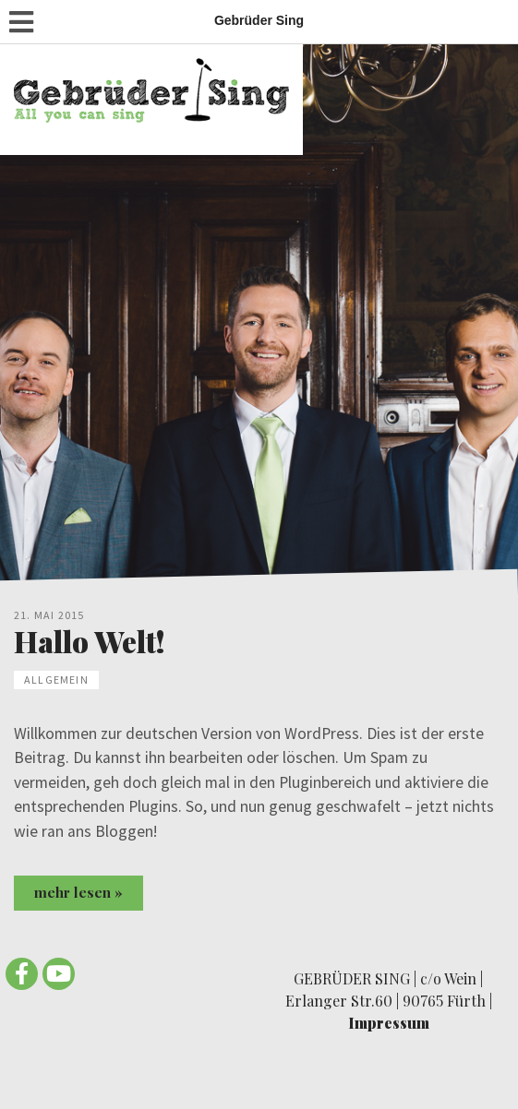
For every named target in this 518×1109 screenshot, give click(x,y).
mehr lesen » (78, 892)
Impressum (388, 1022)
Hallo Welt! (89, 641)
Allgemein (56, 679)
